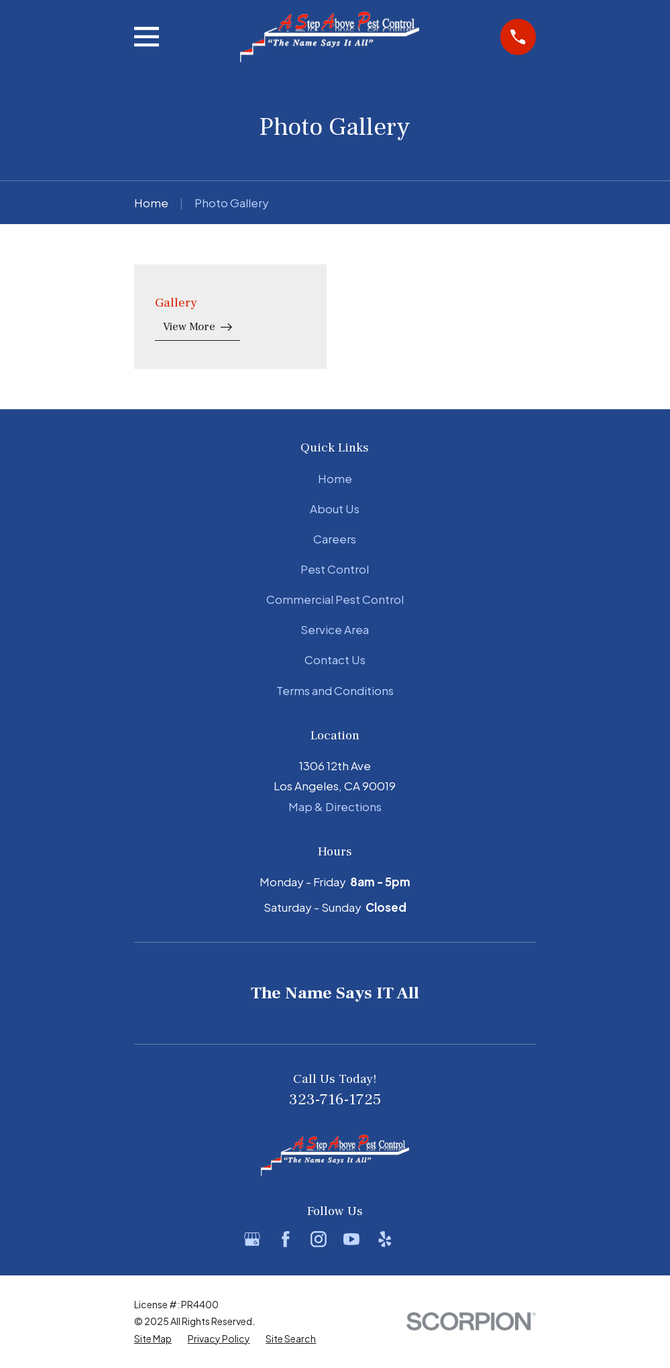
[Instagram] (319, 1239)
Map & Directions (335, 806)
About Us (334, 508)
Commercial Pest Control (335, 599)
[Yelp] (385, 1239)
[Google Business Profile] (252, 1239)
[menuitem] (153, 1339)
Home (335, 478)
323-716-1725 (335, 1100)
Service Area (334, 629)
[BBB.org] (418, 1239)
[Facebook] (286, 1239)
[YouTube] (351, 1239)
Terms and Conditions (335, 690)
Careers (334, 538)
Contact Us (335, 659)
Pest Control (334, 569)
